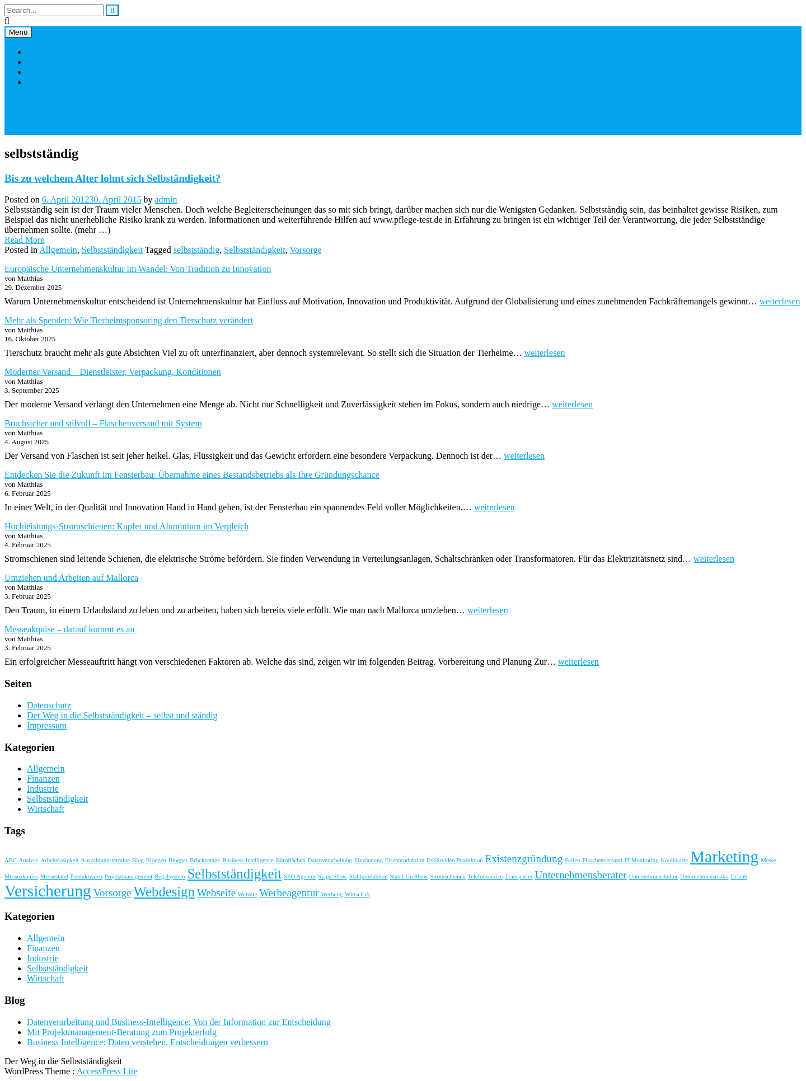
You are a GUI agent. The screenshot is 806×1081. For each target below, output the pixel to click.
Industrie (43, 788)
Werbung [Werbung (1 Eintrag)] (332, 894)
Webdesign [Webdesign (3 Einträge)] (164, 891)
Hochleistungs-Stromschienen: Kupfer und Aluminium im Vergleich (126, 526)
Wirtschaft (45, 809)
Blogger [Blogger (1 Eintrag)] (178, 860)
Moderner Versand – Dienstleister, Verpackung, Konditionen (112, 372)
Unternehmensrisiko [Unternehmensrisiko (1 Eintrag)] (704, 876)
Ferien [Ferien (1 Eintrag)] (572, 860)
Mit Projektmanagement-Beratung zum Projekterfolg (122, 1032)
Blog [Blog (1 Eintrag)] (138, 860)
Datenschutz (49, 82)
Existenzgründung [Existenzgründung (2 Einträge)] (524, 858)
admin (165, 199)
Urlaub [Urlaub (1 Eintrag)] (739, 876)
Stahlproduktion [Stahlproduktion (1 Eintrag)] (368, 876)
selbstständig (197, 250)
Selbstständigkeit (112, 250)
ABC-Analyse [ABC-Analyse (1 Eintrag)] (21, 860)
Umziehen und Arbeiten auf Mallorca (71, 577)
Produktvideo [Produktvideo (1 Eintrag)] (86, 876)
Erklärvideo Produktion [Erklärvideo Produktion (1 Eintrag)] (454, 860)
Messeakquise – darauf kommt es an (69, 629)
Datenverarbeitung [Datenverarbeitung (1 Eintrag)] (330, 860)
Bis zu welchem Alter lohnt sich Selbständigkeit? (112, 178)
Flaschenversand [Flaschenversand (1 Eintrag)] (602, 860)
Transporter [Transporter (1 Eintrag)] (518, 876)
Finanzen (43, 778)
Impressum (47, 72)
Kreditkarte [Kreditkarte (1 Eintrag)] (674, 860)
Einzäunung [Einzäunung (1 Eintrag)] (368, 860)
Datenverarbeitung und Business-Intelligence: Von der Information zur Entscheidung (179, 1022)
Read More (24, 240)
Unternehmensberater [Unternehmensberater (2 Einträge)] (581, 875)
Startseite (43, 52)
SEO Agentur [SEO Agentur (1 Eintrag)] (300, 876)
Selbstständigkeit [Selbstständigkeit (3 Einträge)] (235, 873)
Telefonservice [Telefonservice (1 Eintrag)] (485, 876)
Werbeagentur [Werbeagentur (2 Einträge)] (288, 893)
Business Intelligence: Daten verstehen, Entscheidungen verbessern (147, 1042)
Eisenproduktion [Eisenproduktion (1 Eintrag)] (404, 860)
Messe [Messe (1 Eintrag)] (768, 860)
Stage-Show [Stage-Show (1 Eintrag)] (332, 876)
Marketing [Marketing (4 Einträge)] (724, 857)
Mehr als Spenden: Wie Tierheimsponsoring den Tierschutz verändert (128, 320)
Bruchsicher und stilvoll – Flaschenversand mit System (103, 423)
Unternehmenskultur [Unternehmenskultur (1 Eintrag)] (653, 876)
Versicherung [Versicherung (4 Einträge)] (47, 891)
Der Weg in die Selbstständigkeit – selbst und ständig (122, 62)
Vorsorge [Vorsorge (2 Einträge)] (112, 893)
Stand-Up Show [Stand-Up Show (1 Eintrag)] (409, 876)
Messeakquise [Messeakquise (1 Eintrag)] (21, 876)
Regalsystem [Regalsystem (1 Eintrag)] (169, 876)
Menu (18, 32)
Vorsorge (305, 250)
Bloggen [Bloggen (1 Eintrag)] (156, 860)
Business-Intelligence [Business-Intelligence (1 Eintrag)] (248, 860)
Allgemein (58, 250)
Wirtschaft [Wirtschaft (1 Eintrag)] (357, 894)
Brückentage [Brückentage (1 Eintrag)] (205, 860)
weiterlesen (780, 301)
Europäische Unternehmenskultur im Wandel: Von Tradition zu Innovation (137, 269)
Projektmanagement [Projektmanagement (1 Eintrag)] (128, 876)
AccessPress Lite (107, 1071)
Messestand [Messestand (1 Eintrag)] (54, 876)
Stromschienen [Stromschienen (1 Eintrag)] (447, 876)
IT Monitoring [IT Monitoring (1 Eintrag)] (641, 860)
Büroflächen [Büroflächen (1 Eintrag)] (291, 860)
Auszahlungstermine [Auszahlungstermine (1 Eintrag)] (105, 860)
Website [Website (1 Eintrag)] (247, 894)
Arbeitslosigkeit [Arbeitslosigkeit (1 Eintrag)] (59, 860)
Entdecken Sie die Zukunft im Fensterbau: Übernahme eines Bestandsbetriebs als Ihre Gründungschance (191, 475)
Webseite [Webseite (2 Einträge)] (216, 893)
